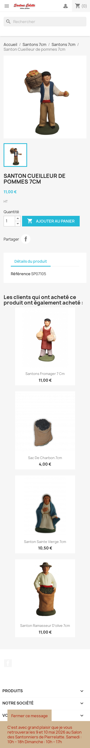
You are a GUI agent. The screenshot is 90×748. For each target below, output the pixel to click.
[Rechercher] (45, 21)
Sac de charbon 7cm (45, 457)
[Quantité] (9, 221)
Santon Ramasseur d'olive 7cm (45, 625)
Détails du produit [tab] (30, 261)
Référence (20, 273)
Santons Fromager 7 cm (45, 373)
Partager (25, 239)
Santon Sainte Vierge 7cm (45, 541)
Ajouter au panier (51, 221)
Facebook (8, 663)
